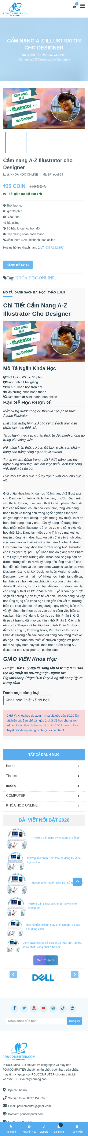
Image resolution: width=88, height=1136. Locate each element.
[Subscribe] (65, 1020)
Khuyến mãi (29, 1128)
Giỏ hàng (59, 1128)
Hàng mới (11, 1128)
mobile (11, 830)
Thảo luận (56, 292)
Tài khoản (76, 1128)
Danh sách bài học (30, 292)
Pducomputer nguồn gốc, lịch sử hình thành (57, 926)
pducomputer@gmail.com (32, 1106)
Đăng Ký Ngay (18, 268)
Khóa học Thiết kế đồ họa (28, 700)
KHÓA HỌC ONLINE (51, 54)
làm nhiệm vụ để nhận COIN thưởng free (51, 725)
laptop (10, 810)
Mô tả (7, 292)
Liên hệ (44, 1128)
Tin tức (11, 820)
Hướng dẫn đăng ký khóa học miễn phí (57, 882)
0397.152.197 (54, 250)
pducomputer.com (30, 1114)
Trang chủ (28, 54)
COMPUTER (16, 839)
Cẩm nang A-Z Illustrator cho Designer (43, 59)
